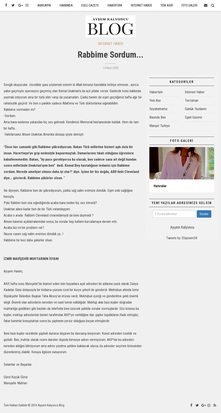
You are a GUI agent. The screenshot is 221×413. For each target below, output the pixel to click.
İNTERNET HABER (110, 46)
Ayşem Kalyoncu (182, 230)
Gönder (204, 216)
